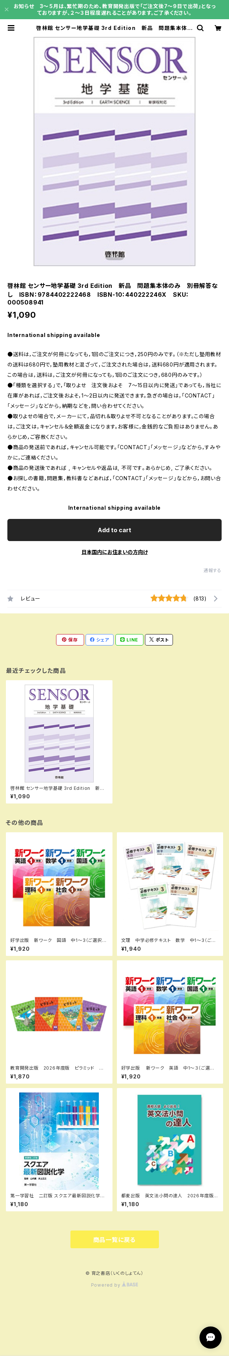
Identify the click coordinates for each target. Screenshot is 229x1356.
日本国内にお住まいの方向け (114, 552)
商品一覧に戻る (114, 1239)
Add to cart (114, 530)
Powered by (114, 1285)
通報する (213, 570)
